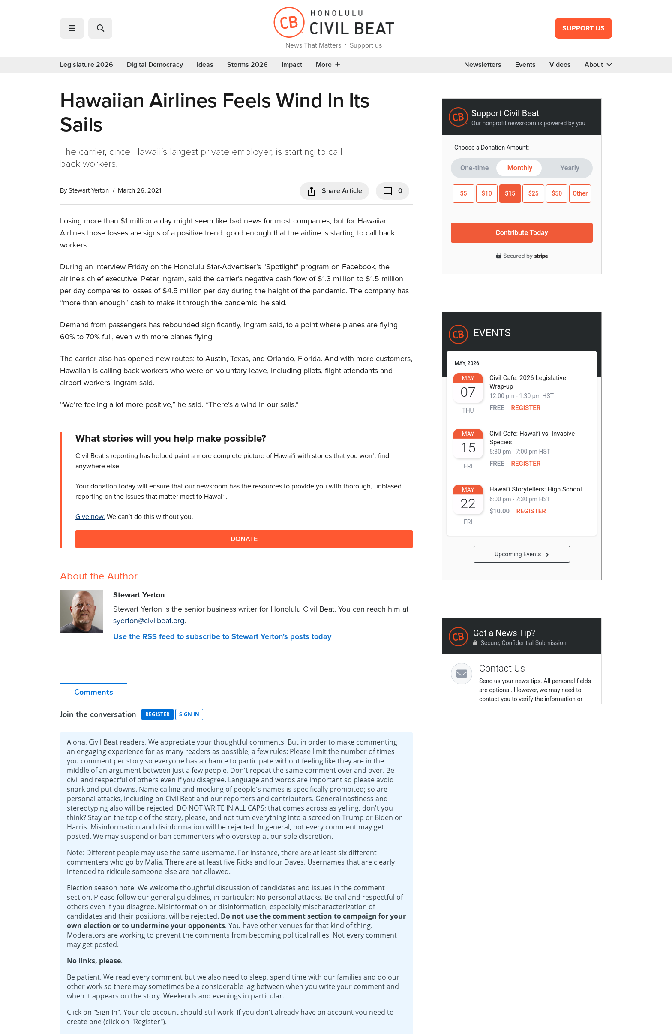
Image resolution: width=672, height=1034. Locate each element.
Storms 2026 (247, 64)
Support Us (583, 28)
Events (525, 64)
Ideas (205, 64)
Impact (292, 64)
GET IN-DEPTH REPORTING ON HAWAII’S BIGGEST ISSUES (336, 773)
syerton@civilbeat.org (148, 620)
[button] (72, 28)
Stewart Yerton (89, 190)
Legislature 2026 (86, 64)
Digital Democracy (155, 64)
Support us (366, 45)
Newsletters (482, 64)
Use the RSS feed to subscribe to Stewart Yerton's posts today (222, 636)
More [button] (328, 64)
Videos (560, 64)
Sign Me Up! (398, 812)
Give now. (90, 516)
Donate (244, 539)
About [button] (598, 64)
